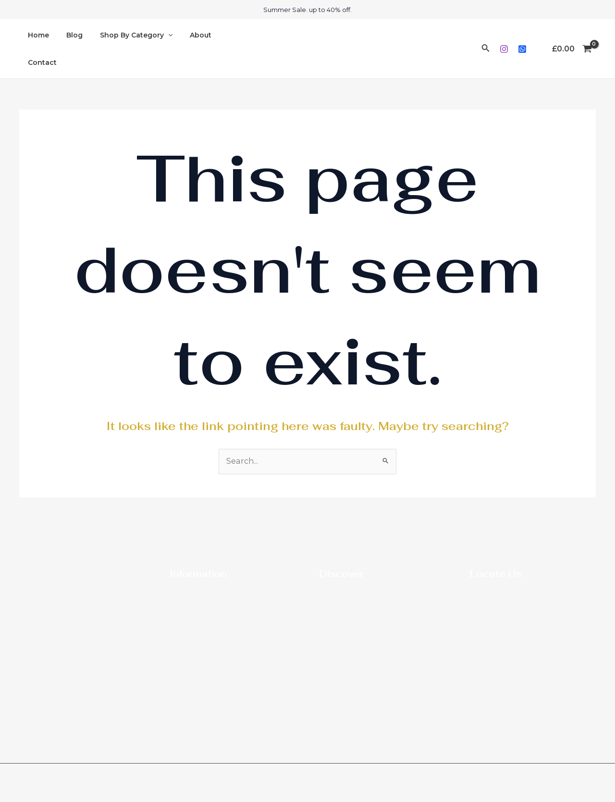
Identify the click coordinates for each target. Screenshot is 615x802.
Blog (69, 48)
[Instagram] (504, 49)
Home (36, 48)
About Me (186, 606)
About (187, 48)
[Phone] (82, 733)
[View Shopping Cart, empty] (572, 49)
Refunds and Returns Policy (216, 657)
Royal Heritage (345, 606)
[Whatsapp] (522, 49)
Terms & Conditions (202, 644)
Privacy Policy (193, 632)
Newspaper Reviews (204, 594)
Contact (225, 48)
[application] (158, 48)
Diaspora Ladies (346, 594)
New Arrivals (340, 619)
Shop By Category (126, 48)
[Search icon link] (485, 49)
